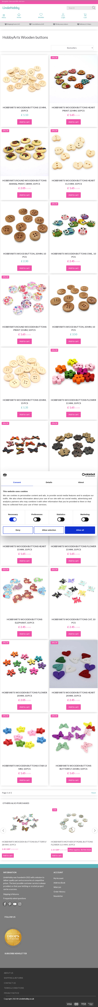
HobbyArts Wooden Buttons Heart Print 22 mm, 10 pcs (73, 109)
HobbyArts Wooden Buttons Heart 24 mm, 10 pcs (73, 694)
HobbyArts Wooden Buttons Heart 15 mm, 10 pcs (24, 548)
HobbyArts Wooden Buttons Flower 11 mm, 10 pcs (73, 402)
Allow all (80, 530)
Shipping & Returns (11, 894)
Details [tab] (49, 482)
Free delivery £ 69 (38, 24)
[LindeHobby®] (11, 7)
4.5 (18, 24)
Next (93, 792)
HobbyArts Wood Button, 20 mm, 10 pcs (24, 255)
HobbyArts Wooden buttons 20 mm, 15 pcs (24, 402)
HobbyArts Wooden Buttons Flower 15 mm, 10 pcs (73, 548)
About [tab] (81, 482)
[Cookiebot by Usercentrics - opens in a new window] (84, 475)
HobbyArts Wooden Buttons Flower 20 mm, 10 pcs (24, 694)
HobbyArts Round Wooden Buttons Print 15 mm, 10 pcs (24, 328)
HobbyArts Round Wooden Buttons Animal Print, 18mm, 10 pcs (24, 182)
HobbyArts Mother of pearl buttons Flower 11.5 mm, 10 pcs (72, 843)
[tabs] (85, 16)
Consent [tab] (17, 482)
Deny (18, 530)
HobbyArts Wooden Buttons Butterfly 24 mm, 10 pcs (73, 767)
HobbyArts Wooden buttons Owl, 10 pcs (73, 255)
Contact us (10, 983)
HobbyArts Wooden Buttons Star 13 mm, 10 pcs (24, 767)
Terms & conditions (14, 988)
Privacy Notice (11, 993)
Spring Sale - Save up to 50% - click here (13, 1)
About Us (8, 973)
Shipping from (12, 24)
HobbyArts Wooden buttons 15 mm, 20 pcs (24, 109)
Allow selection (49, 530)
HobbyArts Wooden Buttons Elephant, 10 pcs (24, 621)
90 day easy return (61, 24)
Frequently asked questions (14, 898)
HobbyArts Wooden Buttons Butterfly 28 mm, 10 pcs (24, 843)
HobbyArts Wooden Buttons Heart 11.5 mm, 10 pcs (73, 182)
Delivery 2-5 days (85, 24)
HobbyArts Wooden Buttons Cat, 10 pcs (73, 621)
